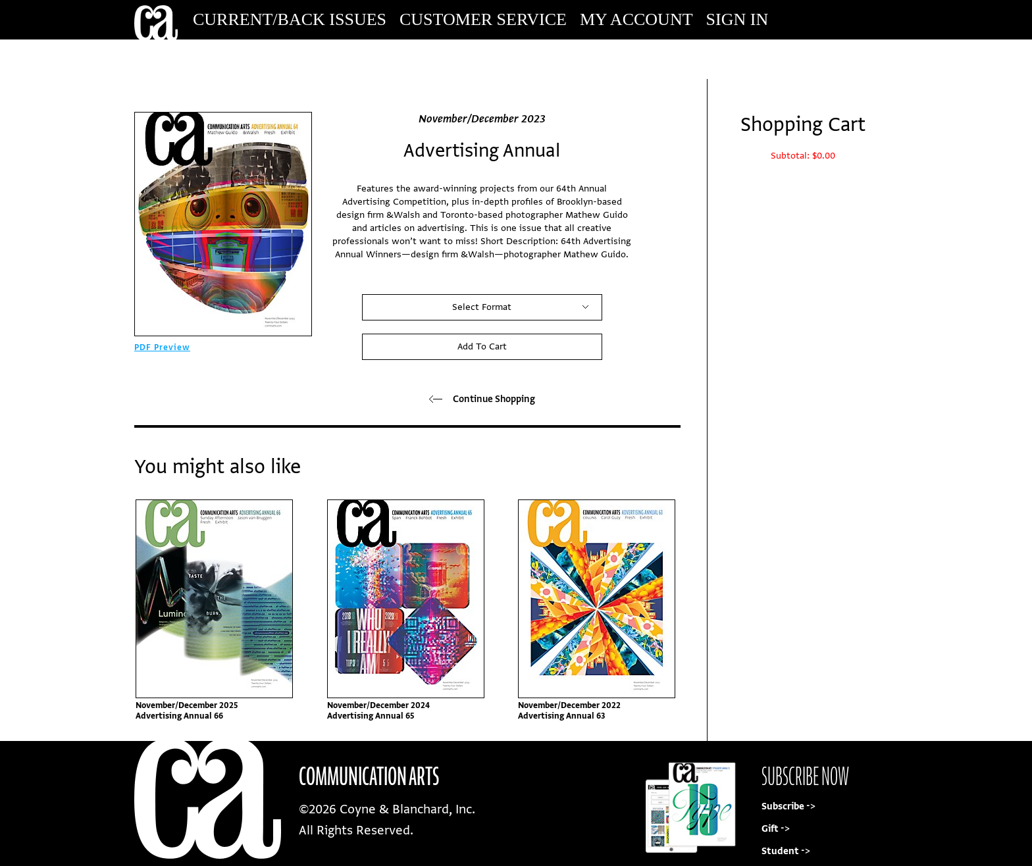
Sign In (737, 19)
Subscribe (808, 59)
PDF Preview (162, 347)
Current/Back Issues (289, 19)
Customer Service (483, 19)
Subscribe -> (788, 806)
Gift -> (775, 829)
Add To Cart (482, 346)
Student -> (785, 851)
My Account (636, 19)
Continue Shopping (482, 399)
